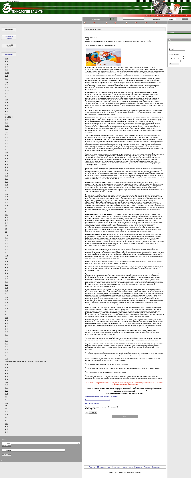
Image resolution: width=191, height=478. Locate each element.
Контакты (156, 467)
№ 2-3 (7, 126)
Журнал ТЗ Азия (9, 46)
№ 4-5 (7, 105)
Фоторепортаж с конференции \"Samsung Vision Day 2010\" (26, 361)
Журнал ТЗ (9, 29)
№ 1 (6, 61)
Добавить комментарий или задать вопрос (101, 396)
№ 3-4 (7, 73)
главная (88, 22)
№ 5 (6, 70)
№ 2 (6, 76)
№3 (6, 226)
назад (124, 416)
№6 (6, 258)
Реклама (147, 467)
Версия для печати (92, 403)
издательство (99, 22)
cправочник (120, 22)
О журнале (116, 467)
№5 (6, 408)
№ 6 (6, 67)
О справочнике (127, 467)
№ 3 (6, 108)
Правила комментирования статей (97, 400)
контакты (150, 22)
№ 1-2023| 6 (9, 117)
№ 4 (6, 123)
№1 (6, 232)
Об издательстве (103, 467)
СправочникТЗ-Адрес (9, 37)
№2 (6, 229)
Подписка (138, 467)
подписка (140, 22)
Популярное (4, 461)
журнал (110, 22)
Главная (92, 467)
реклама (130, 22)
